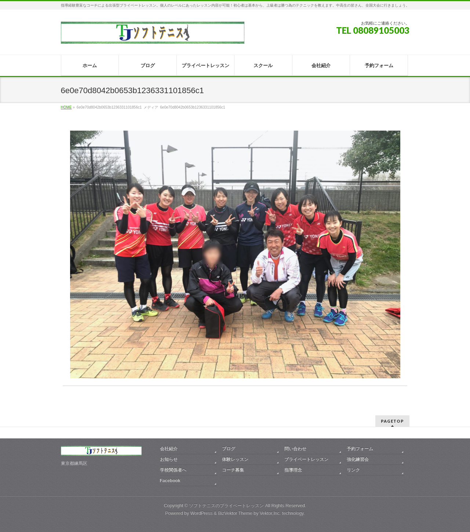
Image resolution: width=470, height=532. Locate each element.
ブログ (228, 448)
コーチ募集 (233, 470)
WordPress (201, 513)
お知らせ (169, 459)
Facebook (170, 480)
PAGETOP (392, 421)
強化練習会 (358, 459)
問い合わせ (295, 448)
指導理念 (293, 470)
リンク (353, 470)
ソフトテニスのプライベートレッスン (226, 505)
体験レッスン (235, 459)
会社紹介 (169, 448)
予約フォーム (360, 448)
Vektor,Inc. (270, 513)
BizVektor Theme (235, 513)
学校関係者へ (173, 470)
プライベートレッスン (306, 459)
